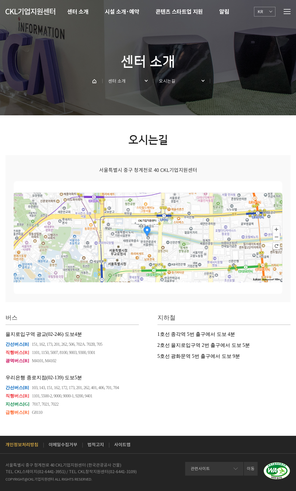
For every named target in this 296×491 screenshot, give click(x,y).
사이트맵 (122, 444)
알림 (224, 11)
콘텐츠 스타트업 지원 (179, 11)
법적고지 (96, 444)
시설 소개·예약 (122, 11)
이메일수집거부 (63, 444)
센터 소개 (77, 11)
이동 (251, 468)
